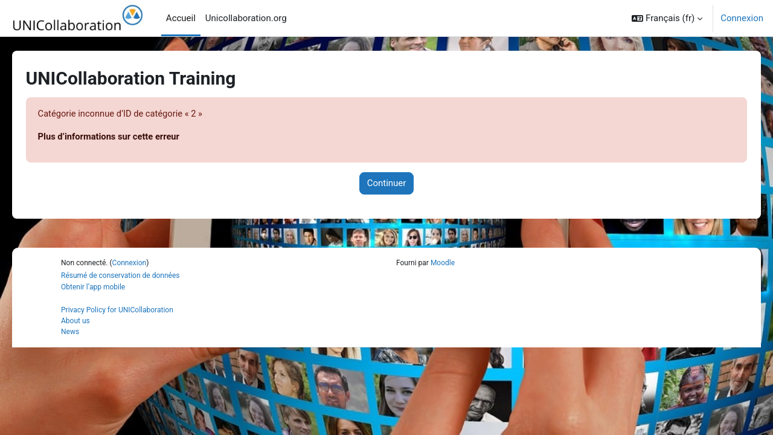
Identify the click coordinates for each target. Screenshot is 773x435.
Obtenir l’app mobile (93, 287)
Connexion (741, 18)
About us (75, 321)
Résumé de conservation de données (120, 276)
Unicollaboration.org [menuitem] (246, 18)
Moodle (443, 263)
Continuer (386, 183)
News (70, 332)
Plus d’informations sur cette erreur (127, 137)
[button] (667, 18)
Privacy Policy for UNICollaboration (117, 310)
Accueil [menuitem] (181, 18)
